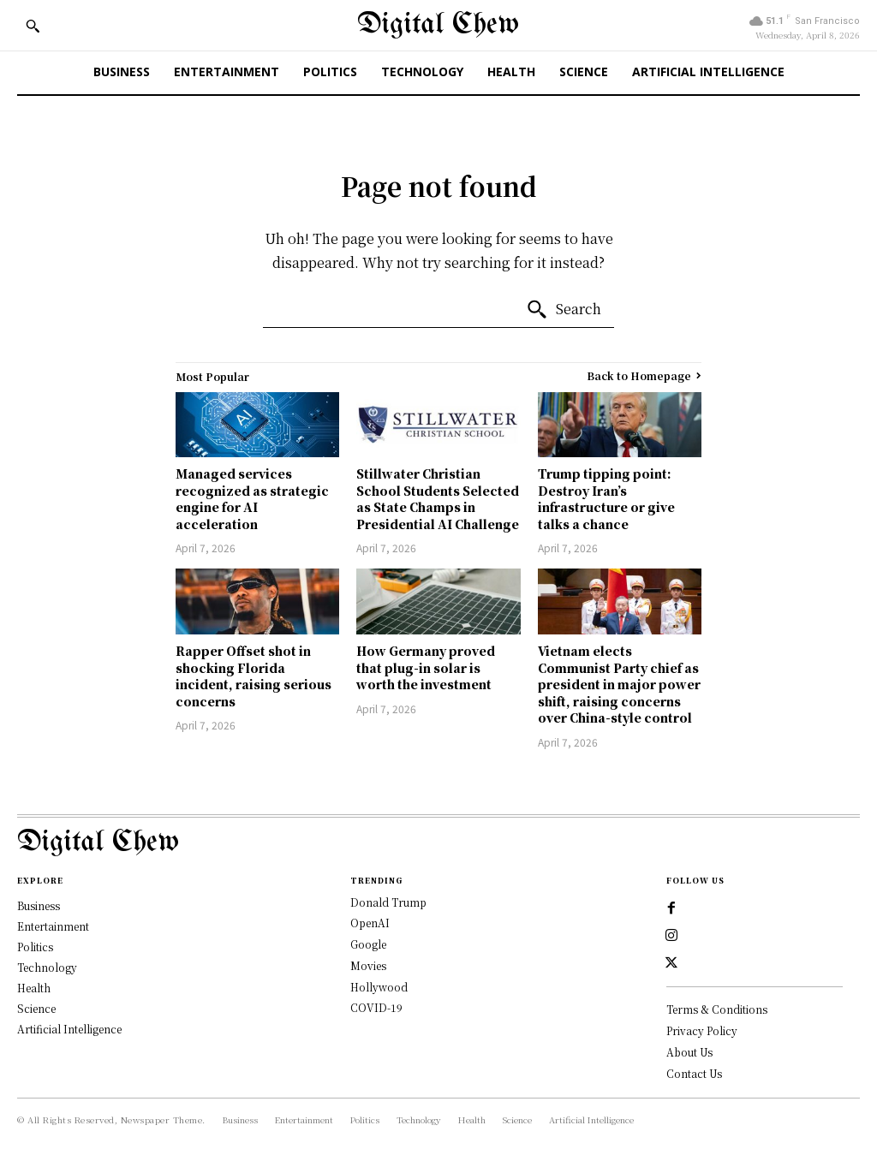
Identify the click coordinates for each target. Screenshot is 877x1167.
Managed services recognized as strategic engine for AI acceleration (252, 499)
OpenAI (370, 922)
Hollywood (379, 986)
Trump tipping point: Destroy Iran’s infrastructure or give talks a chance (606, 499)
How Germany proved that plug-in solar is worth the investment (425, 667)
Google (368, 944)
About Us (689, 1051)
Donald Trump (388, 902)
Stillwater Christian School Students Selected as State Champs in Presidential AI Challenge (437, 499)
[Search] (563, 310)
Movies (368, 965)
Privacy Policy (701, 1029)
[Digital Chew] (438, 25)
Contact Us (694, 1072)
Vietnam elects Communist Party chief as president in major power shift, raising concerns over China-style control (619, 684)
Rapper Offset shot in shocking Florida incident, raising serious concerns (253, 676)
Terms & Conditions (716, 1009)
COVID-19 (376, 1007)
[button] (32, 25)
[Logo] (438, 843)
